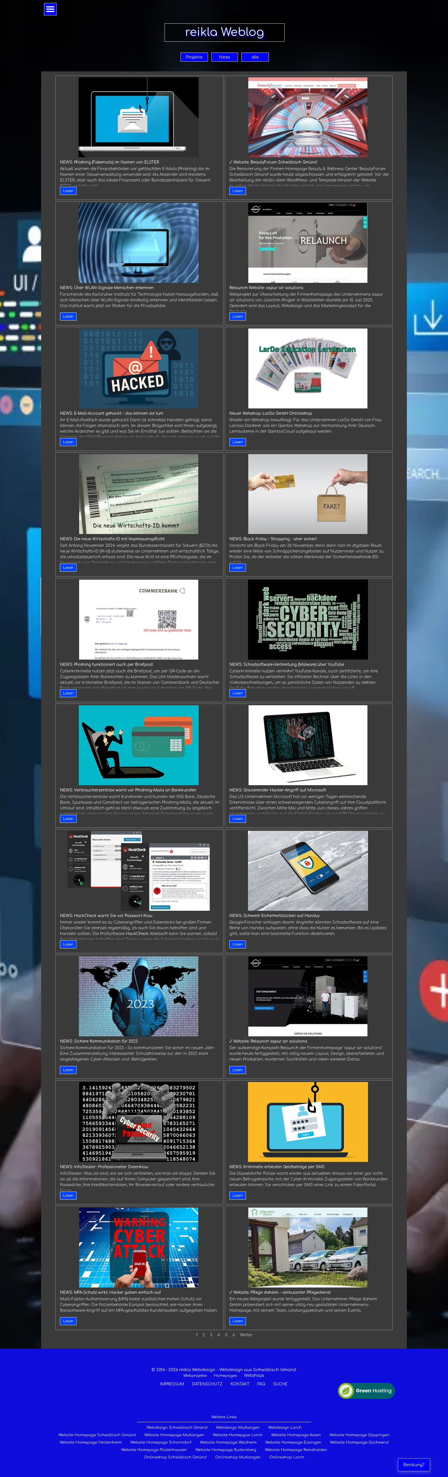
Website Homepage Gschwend (359, 1442)
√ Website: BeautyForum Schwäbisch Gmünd (273, 162)
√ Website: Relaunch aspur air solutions (268, 1041)
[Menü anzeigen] (50, 9)
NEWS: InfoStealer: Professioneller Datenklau (104, 1167)
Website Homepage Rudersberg (225, 1450)
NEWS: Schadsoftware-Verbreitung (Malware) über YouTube (286, 664)
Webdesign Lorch (285, 1428)
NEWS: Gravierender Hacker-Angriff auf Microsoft (277, 790)
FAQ (261, 1384)
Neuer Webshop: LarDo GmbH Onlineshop (270, 413)
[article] (139, 138)
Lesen (68, 191)
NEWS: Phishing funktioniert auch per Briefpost (106, 664)
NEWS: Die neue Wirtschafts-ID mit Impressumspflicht (112, 539)
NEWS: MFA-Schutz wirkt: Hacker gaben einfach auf (110, 1292)
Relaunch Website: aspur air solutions (266, 288)
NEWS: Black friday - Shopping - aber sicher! (273, 539)
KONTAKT (240, 1384)
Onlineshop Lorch (286, 1457)
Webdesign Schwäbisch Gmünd (177, 1428)
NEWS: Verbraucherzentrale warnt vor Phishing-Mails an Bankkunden (128, 790)
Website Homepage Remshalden (296, 1450)
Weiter (246, 1335)
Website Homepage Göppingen (359, 1435)
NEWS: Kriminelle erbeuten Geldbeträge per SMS (277, 1167)
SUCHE (280, 1384)
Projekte (194, 57)
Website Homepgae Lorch (238, 1435)
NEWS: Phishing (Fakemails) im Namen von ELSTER (109, 162)
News (225, 57)
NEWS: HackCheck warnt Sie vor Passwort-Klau (106, 916)
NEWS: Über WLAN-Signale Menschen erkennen (107, 288)
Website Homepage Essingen (293, 1442)
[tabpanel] (223, 1377)
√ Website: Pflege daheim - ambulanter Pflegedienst (280, 1292)
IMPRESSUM (172, 1384)
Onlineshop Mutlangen (238, 1457)
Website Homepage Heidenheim (91, 1442)
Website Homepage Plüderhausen (154, 1450)
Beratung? (414, 1465)
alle (255, 57)
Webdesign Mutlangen (238, 1428)
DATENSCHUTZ (207, 1384)
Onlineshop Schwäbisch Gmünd (175, 1457)
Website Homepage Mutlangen (174, 1435)
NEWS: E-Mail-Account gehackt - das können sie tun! (111, 413)
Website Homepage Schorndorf (160, 1442)
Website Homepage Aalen (296, 1435)
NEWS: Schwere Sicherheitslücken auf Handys (274, 916)
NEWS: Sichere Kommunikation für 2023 (99, 1041)
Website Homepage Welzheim (228, 1442)
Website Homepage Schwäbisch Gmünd (97, 1435)
